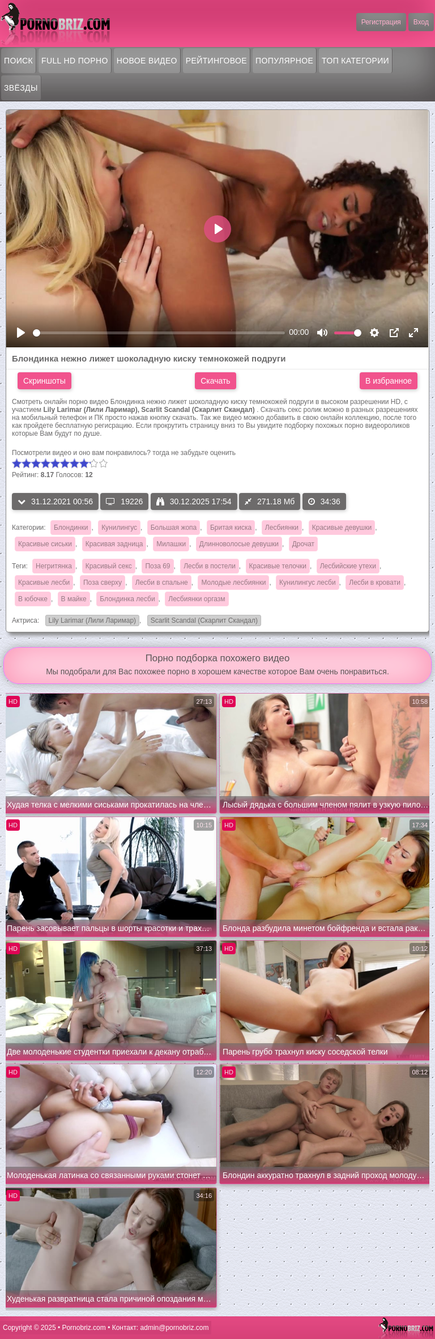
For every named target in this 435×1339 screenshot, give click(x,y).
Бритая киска (230, 528)
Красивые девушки (342, 528)
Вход (421, 22)
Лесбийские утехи (348, 566)
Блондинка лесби (127, 599)
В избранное (388, 380)
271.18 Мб (270, 501)
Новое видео (147, 60)
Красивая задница (114, 544)
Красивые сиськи (45, 544)
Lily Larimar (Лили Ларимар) (90, 621)
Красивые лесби (44, 582)
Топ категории (355, 60)
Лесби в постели (210, 566)
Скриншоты (44, 380)
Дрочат (303, 544)
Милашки (171, 544)
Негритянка (54, 566)
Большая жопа (174, 528)
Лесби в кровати (374, 582)
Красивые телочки (277, 566)
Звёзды (21, 87)
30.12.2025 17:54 (194, 501)
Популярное (284, 60)
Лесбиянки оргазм (196, 599)
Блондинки (71, 528)
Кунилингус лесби (307, 582)
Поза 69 (157, 566)
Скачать (216, 380)
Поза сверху (102, 582)
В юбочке (33, 599)
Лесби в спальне (161, 582)
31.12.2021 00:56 (55, 501)
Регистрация (381, 22)
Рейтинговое (216, 60)
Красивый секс (109, 566)
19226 (124, 501)
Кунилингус (119, 528)
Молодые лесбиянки (233, 582)
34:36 (324, 501)
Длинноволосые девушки (239, 544)
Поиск (18, 60)
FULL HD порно (74, 60)
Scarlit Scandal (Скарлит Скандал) (202, 621)
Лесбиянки (281, 528)
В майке (74, 599)
